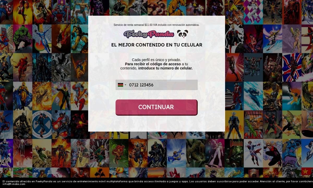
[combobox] (122, 85)
